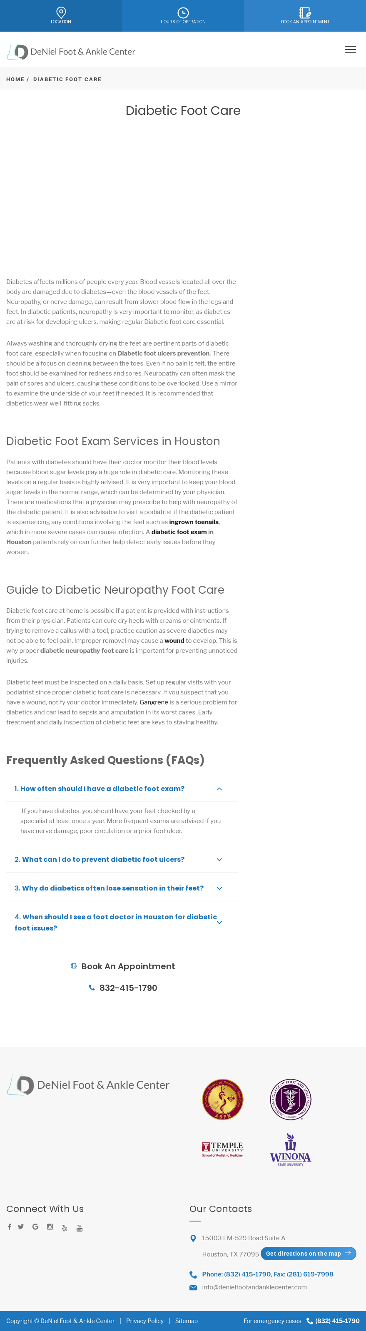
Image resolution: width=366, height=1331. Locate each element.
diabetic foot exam (179, 532)
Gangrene (153, 702)
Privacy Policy (145, 1320)
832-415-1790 (121, 988)
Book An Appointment (122, 945)
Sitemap (186, 1320)
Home (15, 79)
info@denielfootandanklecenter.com (254, 1287)
